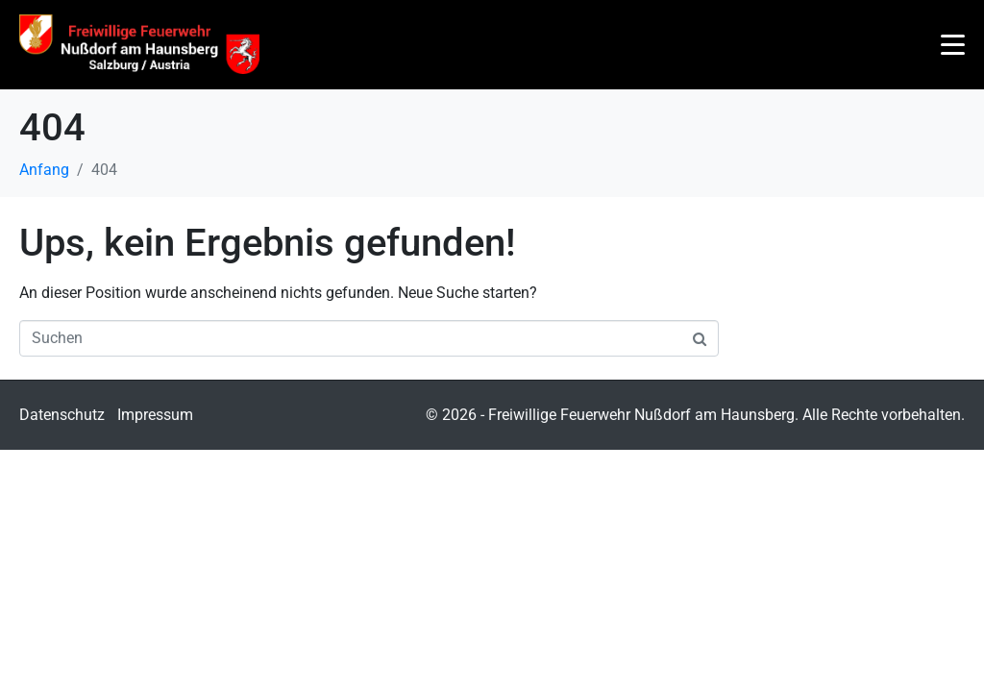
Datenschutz (62, 415)
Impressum (155, 415)
